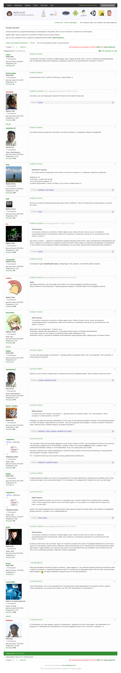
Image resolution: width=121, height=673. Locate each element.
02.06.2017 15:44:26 (36, 54)
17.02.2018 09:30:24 (36, 563)
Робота (32, 43)
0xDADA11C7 (11, 128)
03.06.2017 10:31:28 (36, 277)
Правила (27, 5)
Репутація (9, 65)
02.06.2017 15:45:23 (36, 72)
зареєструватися (109, 47)
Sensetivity (10, 313)
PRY (65, 431)
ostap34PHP (48, 380)
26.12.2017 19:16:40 (36, 526)
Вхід (51, 5)
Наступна (23, 47)
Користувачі (18, 5)
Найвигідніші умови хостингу (88, 5)
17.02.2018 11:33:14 (36, 581)
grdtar (8, 527)
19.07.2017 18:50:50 (36, 405)
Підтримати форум (108, 5)
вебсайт (8, 124)
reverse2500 (10, 582)
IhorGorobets (11, 73)
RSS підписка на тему (109, 51)
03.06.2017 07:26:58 (36, 223)
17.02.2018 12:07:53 (36, 620)
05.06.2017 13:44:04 (36, 312)
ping (7, 165)
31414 (8, 55)
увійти (98, 47)
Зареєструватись (58, 38)
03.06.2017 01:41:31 (36, 198)
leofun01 (40, 102)
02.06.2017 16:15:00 (36, 91)
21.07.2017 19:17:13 (36, 492)
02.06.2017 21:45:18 (36, 164)
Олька (8, 563)
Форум (9, 5)
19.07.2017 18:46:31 (36, 350)
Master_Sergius (12, 406)
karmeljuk (9, 92)
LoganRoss (41, 380)
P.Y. (7, 224)
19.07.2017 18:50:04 (36, 369)
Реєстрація (43, 5)
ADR (7, 199)
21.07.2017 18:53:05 (36, 473)
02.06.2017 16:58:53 (36, 127)
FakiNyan (9, 620)
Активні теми (59, 22)
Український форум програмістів (17, 43)
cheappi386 (10, 260)
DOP (47, 190)
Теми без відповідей (70, 22)
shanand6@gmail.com (68, 665)
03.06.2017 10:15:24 (36, 259)
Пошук (35, 5)
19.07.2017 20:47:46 (36, 439)
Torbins (40, 211)
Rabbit (8, 351)
